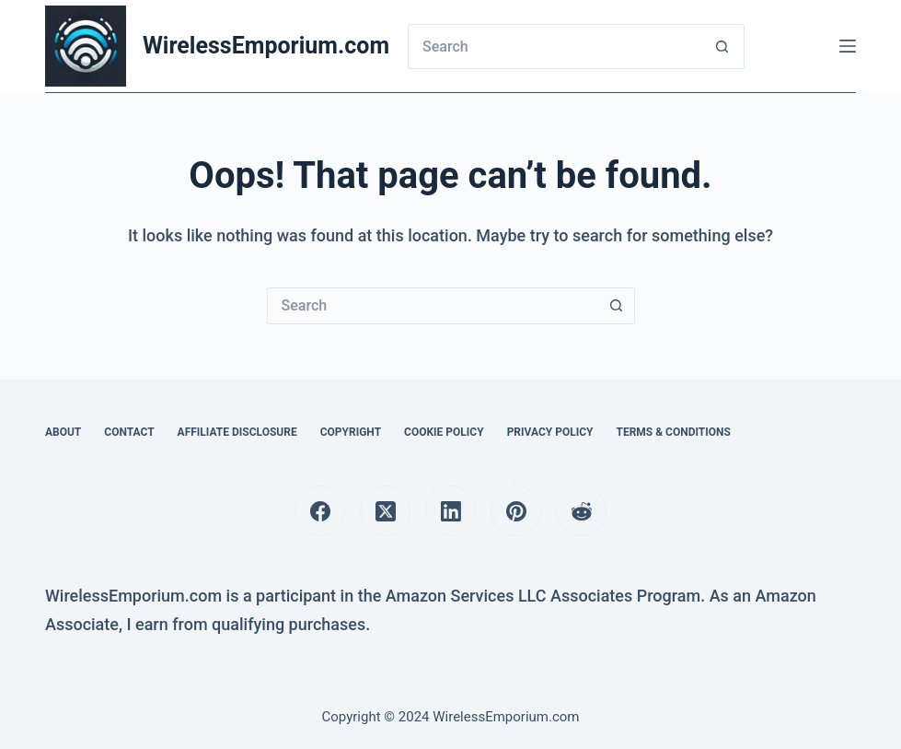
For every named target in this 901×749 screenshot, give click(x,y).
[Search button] (722, 46)
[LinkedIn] (450, 511)
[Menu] (847, 46)
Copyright (350, 432)
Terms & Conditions (673, 432)
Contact (129, 432)
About (63, 432)
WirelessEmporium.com (266, 45)
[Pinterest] (516, 511)
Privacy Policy (550, 432)
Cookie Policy (444, 432)
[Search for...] (553, 46)
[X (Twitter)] (385, 511)
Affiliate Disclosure (237, 432)
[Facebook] (320, 511)
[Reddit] (581, 511)
